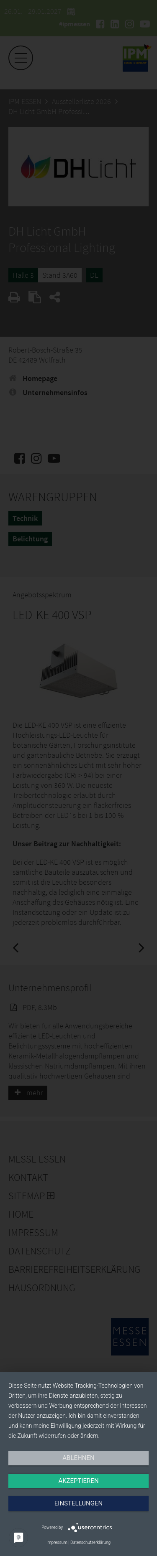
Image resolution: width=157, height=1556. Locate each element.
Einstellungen (78, 1503)
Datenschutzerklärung (90, 1542)
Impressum (56, 1542)
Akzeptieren (78, 1481)
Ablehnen (78, 1458)
